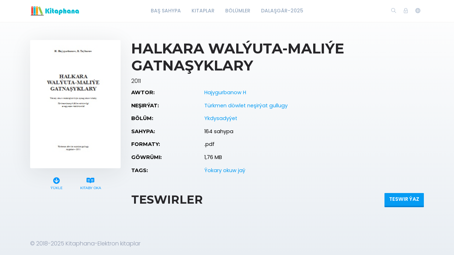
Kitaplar (203, 10)
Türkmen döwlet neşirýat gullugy (246, 105)
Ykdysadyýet (220, 118)
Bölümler (237, 10)
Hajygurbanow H (225, 92)
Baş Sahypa (166, 10)
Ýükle (56, 182)
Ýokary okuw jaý (224, 170)
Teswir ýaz (404, 199)
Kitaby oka (90, 182)
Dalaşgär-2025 (282, 10)
